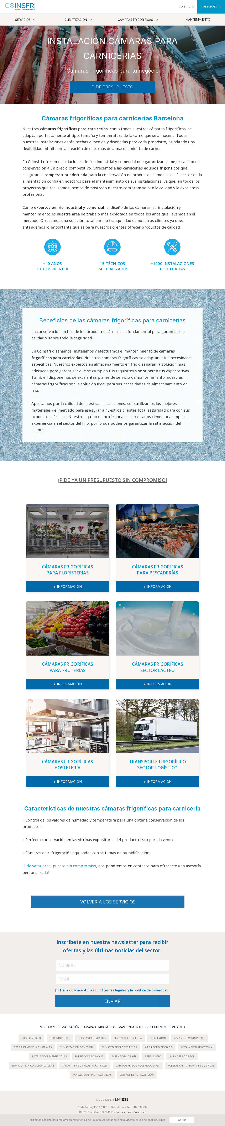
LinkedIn (121, 1099)
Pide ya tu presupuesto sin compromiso (59, 865)
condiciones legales (111, 990)
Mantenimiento (198, 19)
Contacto (176, 1027)
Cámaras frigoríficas (135, 19)
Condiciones (123, 1112)
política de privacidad (151, 990)
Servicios (23, 19)
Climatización (76, 19)
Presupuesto (155, 1027)
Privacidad (140, 1112)
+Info (162, 1119)
